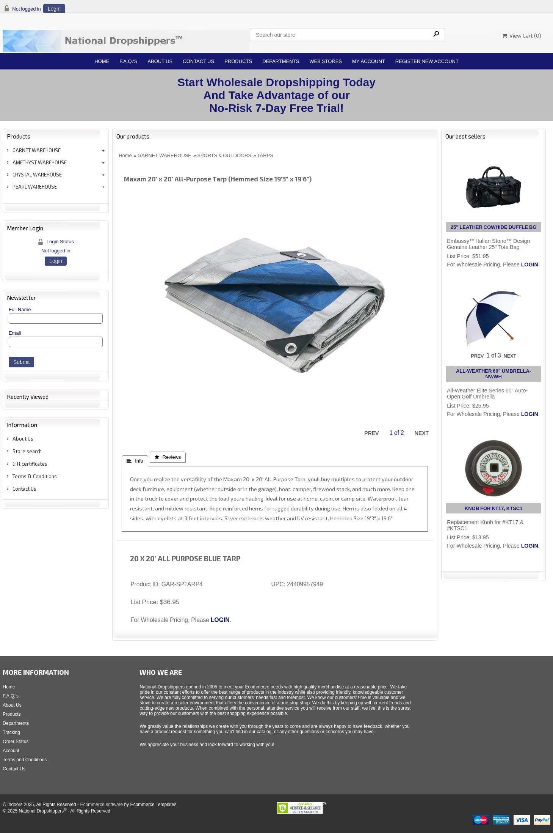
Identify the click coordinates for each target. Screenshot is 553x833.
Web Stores (325, 61)
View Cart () (521, 35)
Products (238, 61)
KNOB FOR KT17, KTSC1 (494, 508)
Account (11, 750)
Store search (27, 451)
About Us (159, 61)
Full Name (20, 309)
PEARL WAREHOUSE (35, 187)
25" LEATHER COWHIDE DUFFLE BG (494, 227)
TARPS (265, 155)
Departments (280, 61)
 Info (135, 460)
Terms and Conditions (25, 759)
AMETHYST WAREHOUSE (40, 162)
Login (54, 8)
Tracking (11, 732)
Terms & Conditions (35, 476)
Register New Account (427, 61)
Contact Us (198, 61)
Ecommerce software (101, 804)
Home (101, 61)
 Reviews (168, 457)
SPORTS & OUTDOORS (224, 155)
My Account (368, 61)
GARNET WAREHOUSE (37, 150)
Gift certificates (30, 464)
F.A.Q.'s (128, 61)
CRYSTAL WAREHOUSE (37, 175)
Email (15, 333)
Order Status (15, 741)
